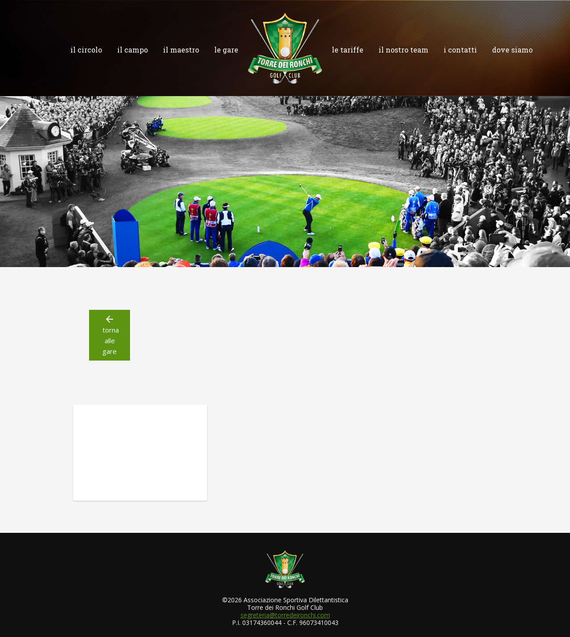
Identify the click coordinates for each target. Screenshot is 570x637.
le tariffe (347, 49)
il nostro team (403, 49)
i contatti (460, 49)
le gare (226, 49)
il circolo (86, 49)
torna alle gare (110, 335)
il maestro (181, 49)
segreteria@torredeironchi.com (285, 615)
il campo (132, 49)
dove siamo (512, 49)
